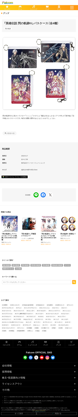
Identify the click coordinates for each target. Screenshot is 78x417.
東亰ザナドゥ (8, 269)
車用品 (12, 331)
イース (67, 265)
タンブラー (62, 316)
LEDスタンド (60, 305)
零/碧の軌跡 (35, 265)
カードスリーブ (19, 310)
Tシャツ (70, 305)
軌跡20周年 (21, 331)
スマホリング (31, 316)
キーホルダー (42, 310)
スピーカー (66, 313)
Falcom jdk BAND (28, 305)
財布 (5, 331)
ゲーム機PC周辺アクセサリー (24, 313)
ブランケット (48, 322)
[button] (72, 7)
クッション (67, 310)
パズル (49, 319)
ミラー (46, 325)
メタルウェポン (64, 325)
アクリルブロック (8, 308)
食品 (38, 331)
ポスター (6, 325)
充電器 (30, 328)
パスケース (10, 133)
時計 (54, 328)
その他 (18, 269)
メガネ (54, 325)
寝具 (37, 328)
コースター (40, 313)
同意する (56, 413)
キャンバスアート (55, 310)
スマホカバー (7, 316)
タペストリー (51, 316)
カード (65, 308)
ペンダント (59, 322)
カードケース (7, 310)
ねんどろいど (28, 319)
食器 (45, 331)
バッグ (57, 319)
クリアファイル (8, 313)
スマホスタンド (19, 316)
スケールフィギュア (53, 313)
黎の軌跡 (6, 265)
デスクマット (7, 319)
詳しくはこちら (65, 410)
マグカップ (27, 325)
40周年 (5, 305)
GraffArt (50, 305)
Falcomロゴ (41, 305)
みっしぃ (37, 325)
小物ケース (46, 328)
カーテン (56, 308)
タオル (41, 316)
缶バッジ (69, 328)
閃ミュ (31, 331)
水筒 (61, 328)
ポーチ (68, 322)
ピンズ (29, 322)
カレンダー (31, 310)
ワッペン (21, 328)
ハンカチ (65, 319)
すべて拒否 (19, 413)
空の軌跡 (46, 265)
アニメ (19, 308)
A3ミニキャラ (15, 305)
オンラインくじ (45, 308)
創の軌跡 (16, 265)
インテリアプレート (31, 308)
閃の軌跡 (8, 28)
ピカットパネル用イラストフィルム (13, 322)
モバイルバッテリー (9, 328)
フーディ (37, 322)
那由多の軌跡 (57, 265)
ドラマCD (18, 319)
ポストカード (16, 325)
